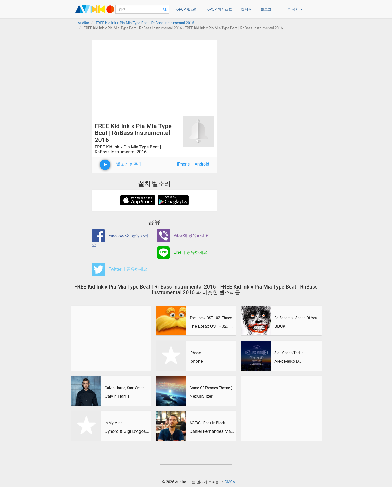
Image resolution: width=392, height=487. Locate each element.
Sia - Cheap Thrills (288, 353)
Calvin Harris (117, 396)
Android (202, 164)
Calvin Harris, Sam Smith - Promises (127, 388)
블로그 (266, 9)
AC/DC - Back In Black (207, 423)
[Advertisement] (154, 76)
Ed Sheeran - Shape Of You (295, 318)
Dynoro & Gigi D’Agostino (127, 431)
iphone (196, 361)
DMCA (230, 482)
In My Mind (114, 423)
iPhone (183, 164)
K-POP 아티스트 (219, 9)
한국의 (295, 9)
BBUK (279, 326)
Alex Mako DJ (287, 361)
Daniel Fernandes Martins (212, 431)
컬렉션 (246, 9)
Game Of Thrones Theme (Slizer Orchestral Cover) (212, 388)
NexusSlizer (201, 396)
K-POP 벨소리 (187, 9)
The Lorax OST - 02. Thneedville (212, 318)
